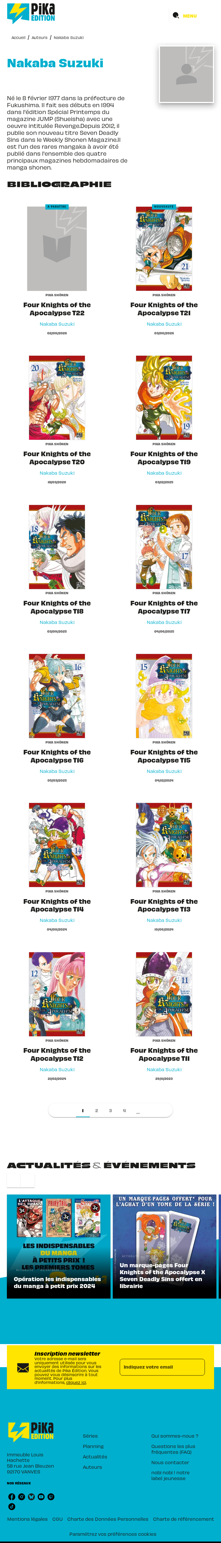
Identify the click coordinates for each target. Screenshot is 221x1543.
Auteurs (39, 37)
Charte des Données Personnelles (107, 1519)
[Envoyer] (198, 1367)
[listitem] (12, 1497)
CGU (57, 1519)
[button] (83, 1110)
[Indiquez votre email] (155, 1367)
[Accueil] (31, 13)
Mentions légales (27, 1519)
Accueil (18, 37)
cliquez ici (76, 1382)
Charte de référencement (183, 1519)
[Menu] (191, 16)
